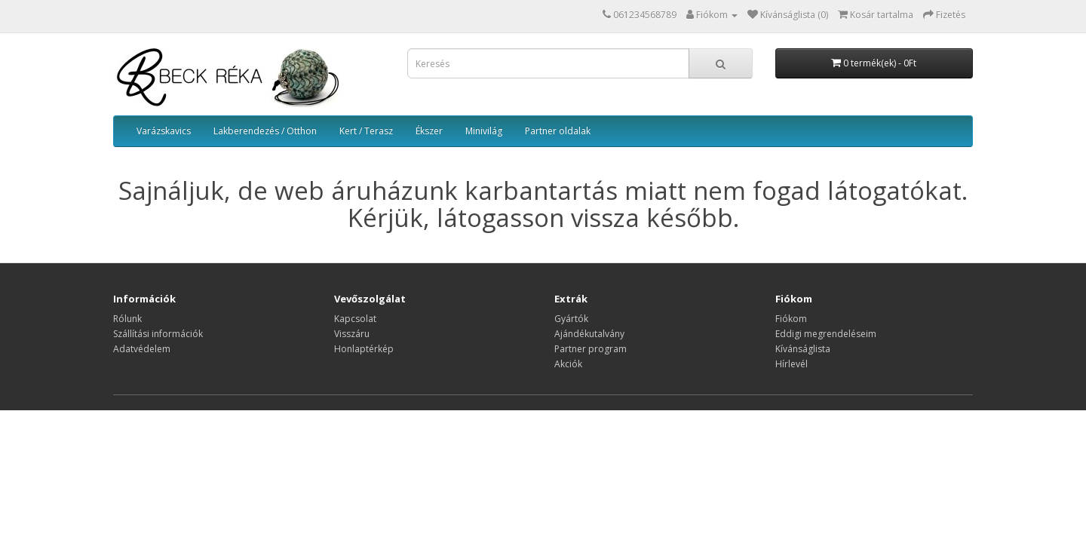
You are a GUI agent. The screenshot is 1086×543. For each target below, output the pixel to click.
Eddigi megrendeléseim (825, 333)
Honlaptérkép (364, 348)
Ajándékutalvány (589, 333)
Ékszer (429, 130)
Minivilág (483, 130)
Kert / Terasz (366, 130)
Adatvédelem (141, 348)
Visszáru (352, 333)
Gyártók (571, 318)
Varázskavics (164, 130)
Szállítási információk (158, 333)
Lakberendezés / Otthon (265, 130)
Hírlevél (791, 363)
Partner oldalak (558, 130)
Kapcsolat (355, 318)
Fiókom (791, 318)
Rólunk (127, 318)
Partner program (590, 348)
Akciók (568, 363)
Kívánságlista (802, 348)
